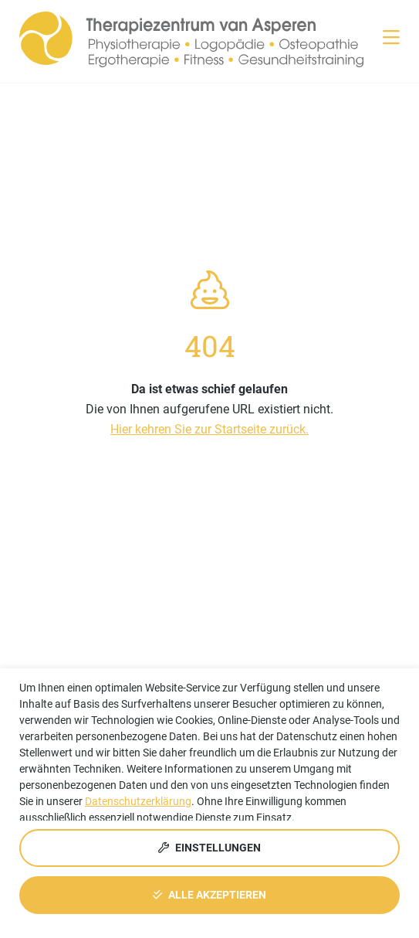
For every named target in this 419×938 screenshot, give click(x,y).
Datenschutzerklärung (138, 801)
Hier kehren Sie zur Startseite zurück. (209, 429)
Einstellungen (209, 847)
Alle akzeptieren (209, 895)
